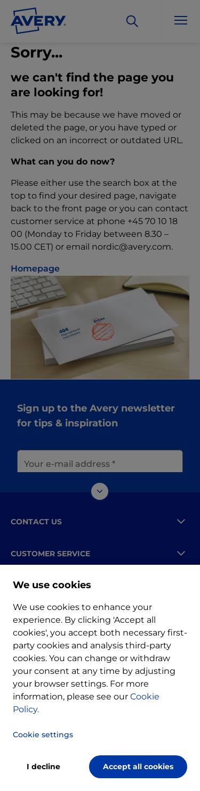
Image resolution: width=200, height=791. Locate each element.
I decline (43, 766)
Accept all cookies (138, 766)
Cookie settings (43, 734)
